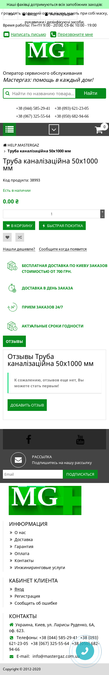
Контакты (21, 560)
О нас (17, 532)
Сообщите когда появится (63, 249)
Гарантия (21, 546)
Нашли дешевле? (19, 249)
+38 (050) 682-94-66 (72, 116)
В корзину (21, 225)
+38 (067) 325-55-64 (33, 116)
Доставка (21, 539)
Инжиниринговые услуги (37, 567)
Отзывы (14, 341)
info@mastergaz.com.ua (56, 656)
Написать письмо (28, 34)
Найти (90, 93)
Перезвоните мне (75, 34)
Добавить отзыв (27, 405)
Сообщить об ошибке (33, 603)
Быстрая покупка (65, 225)
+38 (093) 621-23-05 (72, 108)
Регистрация (24, 596)
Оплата (19, 553)
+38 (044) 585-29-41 (33, 108)
